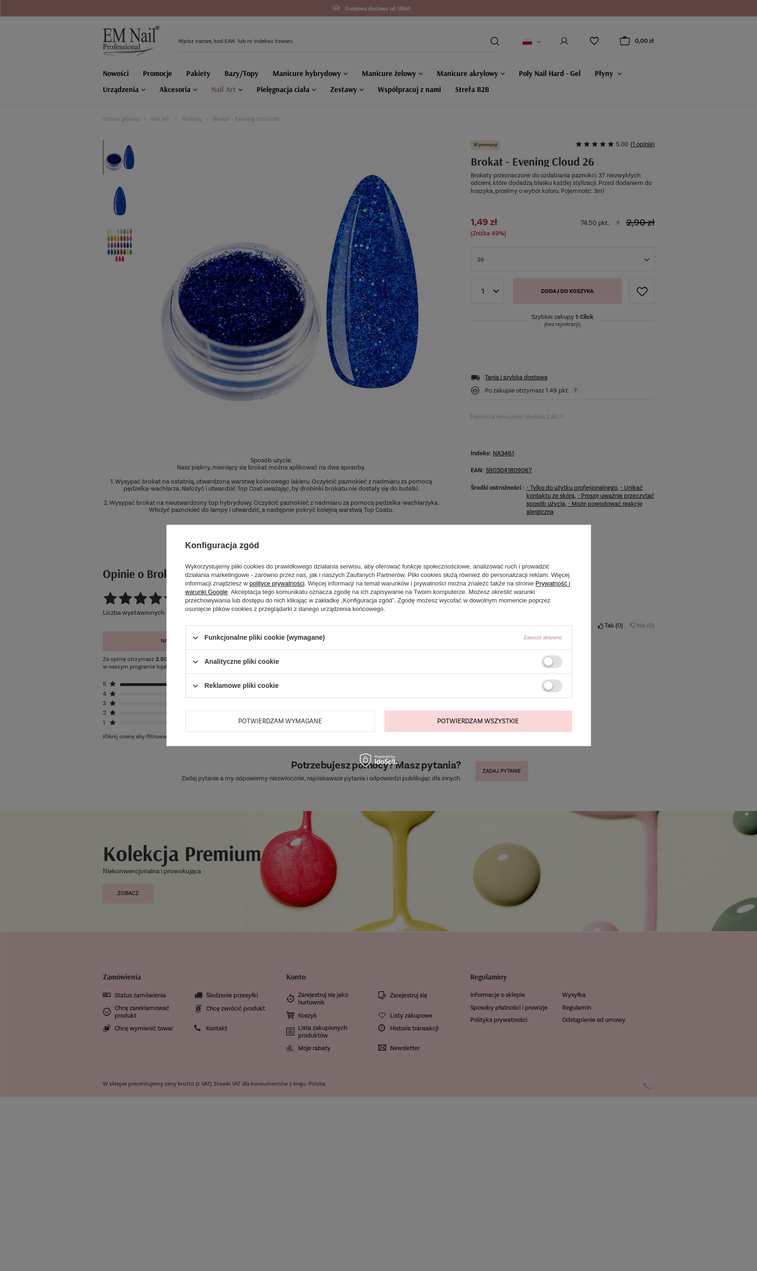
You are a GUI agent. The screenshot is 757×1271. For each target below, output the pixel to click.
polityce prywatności (277, 583)
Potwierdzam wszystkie (478, 721)
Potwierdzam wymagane (280, 721)
